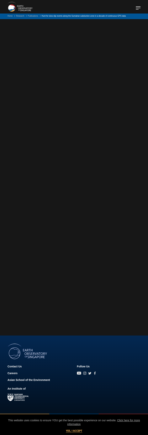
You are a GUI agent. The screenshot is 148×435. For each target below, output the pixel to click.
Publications (33, 16)
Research (20, 16)
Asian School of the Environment (29, 379)
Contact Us (15, 366)
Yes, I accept (74, 431)
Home (10, 16)
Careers (13, 373)
